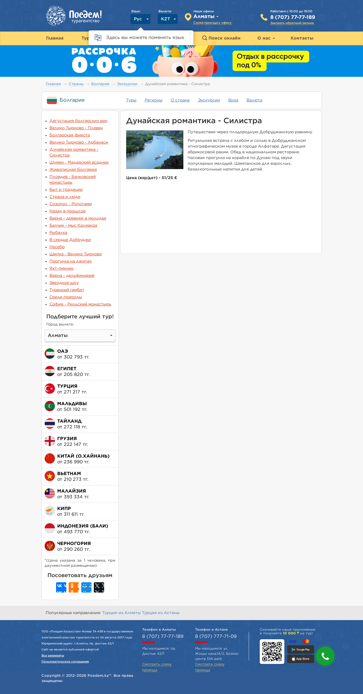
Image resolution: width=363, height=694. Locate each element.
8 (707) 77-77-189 (292, 17)
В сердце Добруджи (70, 240)
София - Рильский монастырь (80, 304)
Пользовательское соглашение (65, 661)
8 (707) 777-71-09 (216, 636)
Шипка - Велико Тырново (75, 254)
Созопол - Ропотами (70, 204)
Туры (131, 100)
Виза (233, 100)
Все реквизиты (52, 655)
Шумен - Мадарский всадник (79, 162)
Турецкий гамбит (66, 290)
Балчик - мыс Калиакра (73, 226)
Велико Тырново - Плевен (76, 128)
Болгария (100, 84)
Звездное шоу (64, 283)
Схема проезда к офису (212, 22)
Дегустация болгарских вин (78, 121)
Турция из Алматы (122, 613)
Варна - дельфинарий (71, 276)
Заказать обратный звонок (292, 23)
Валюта (254, 100)
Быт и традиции (66, 190)
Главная (53, 84)
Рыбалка (58, 233)
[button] (325, 656)
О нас (266, 38)
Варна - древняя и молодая (77, 218)
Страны (76, 84)
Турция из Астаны (161, 613)
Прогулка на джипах (70, 261)
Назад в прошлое (67, 211)
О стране (180, 100)
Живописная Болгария (73, 170)
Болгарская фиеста (69, 135)
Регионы (153, 100)
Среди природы (65, 297)
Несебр (57, 247)
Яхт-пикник (61, 268)
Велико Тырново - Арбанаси (78, 142)
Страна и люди (64, 197)
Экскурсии (127, 84)
